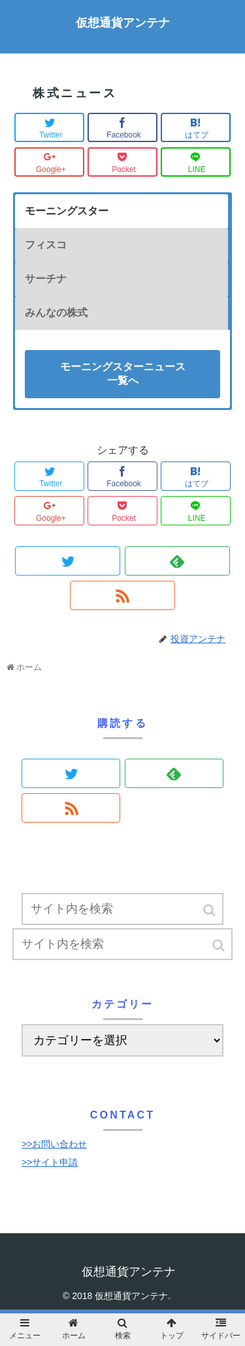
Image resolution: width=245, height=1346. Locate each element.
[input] (122, 909)
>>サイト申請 (50, 1162)
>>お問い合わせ (54, 1144)
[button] (210, 910)
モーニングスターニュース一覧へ (123, 373)
